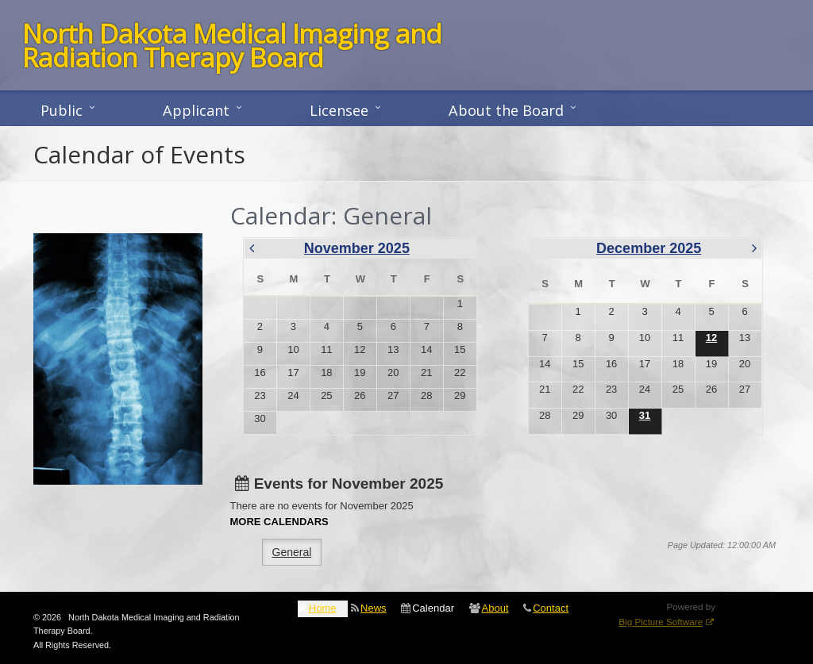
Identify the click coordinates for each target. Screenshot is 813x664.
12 (711, 338)
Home (323, 608)
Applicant (196, 110)
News (373, 608)
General (292, 552)
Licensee (339, 110)
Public (61, 110)
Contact (550, 608)
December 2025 (648, 248)
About (495, 608)
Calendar (433, 608)
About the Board (506, 110)
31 (644, 415)
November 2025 (357, 248)
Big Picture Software (660, 621)
